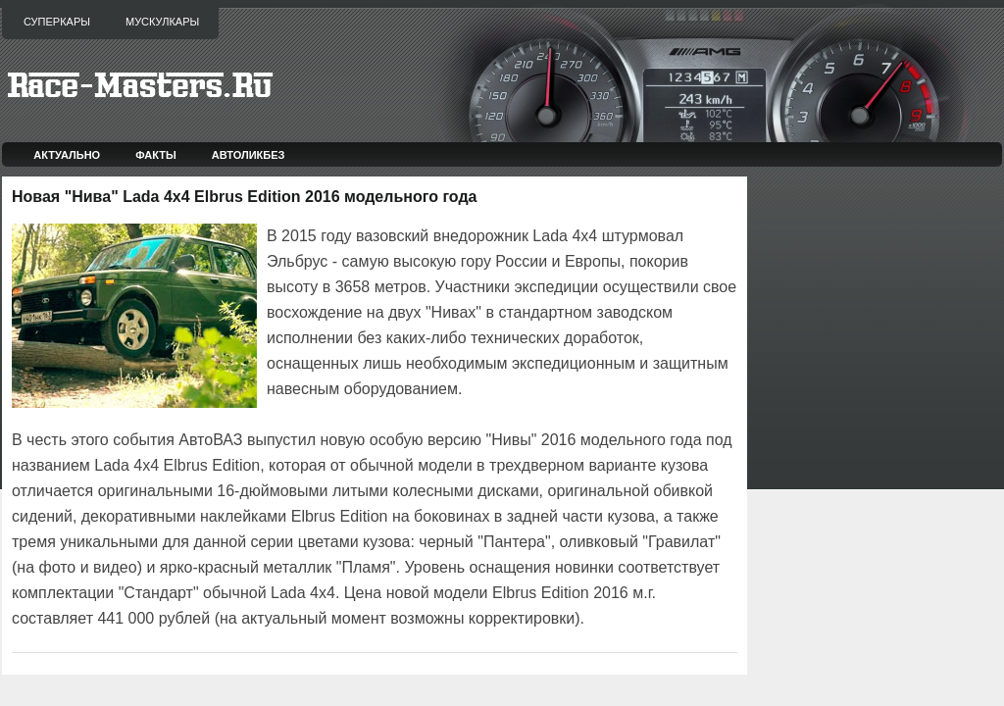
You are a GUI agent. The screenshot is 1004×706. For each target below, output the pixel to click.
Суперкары (57, 21)
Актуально (66, 155)
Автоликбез (248, 155)
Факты (155, 155)
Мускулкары (162, 21)
